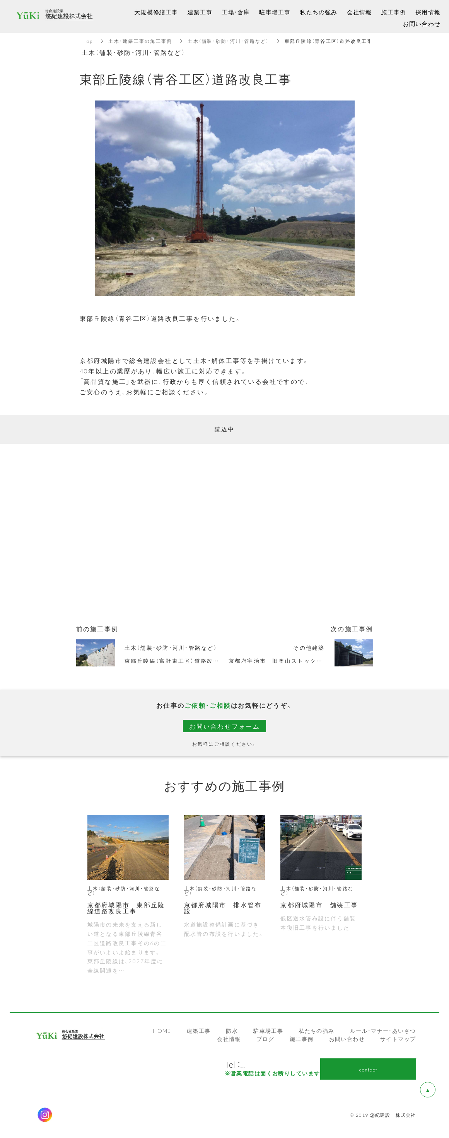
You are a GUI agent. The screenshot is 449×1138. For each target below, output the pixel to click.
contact (368, 1069)
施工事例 (302, 1039)
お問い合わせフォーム (224, 726)
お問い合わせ (347, 1039)
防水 (232, 1030)
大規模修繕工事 (156, 12)
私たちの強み (316, 1030)
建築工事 (199, 1030)
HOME (162, 1030)
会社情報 (229, 1039)
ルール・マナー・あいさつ (383, 1030)
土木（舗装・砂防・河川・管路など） (228, 40)
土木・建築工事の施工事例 (140, 40)
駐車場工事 (268, 1030)
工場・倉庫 (236, 12)
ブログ (265, 1039)
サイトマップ (398, 1039)
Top (88, 40)
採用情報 (427, 12)
